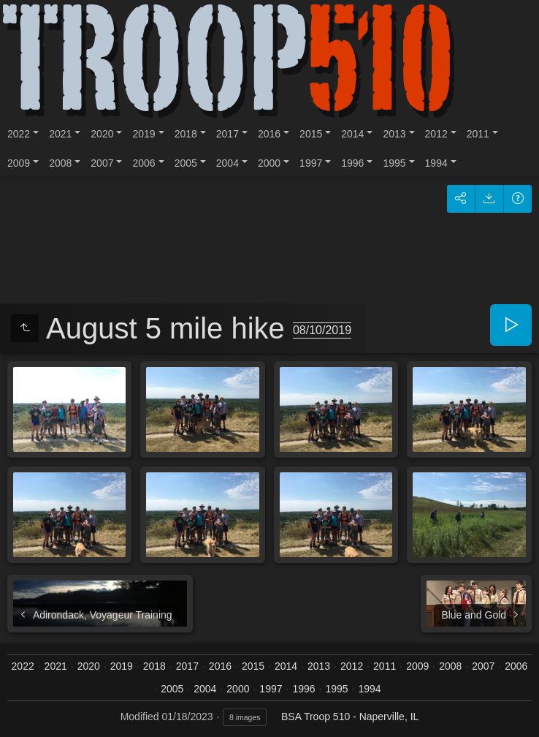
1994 (436, 163)
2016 (269, 134)
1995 (394, 163)
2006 (143, 163)
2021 (60, 134)
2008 (60, 163)
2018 (186, 134)
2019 (143, 134)
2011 (478, 134)
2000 (269, 163)
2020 (102, 134)
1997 (310, 163)
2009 (18, 163)
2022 (18, 134)
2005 (186, 163)
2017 (227, 134)
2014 (352, 134)
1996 (352, 163)
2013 (394, 134)
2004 (227, 163)
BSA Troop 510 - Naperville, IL (349, 716)
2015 (310, 134)
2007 (102, 163)
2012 (436, 134)
